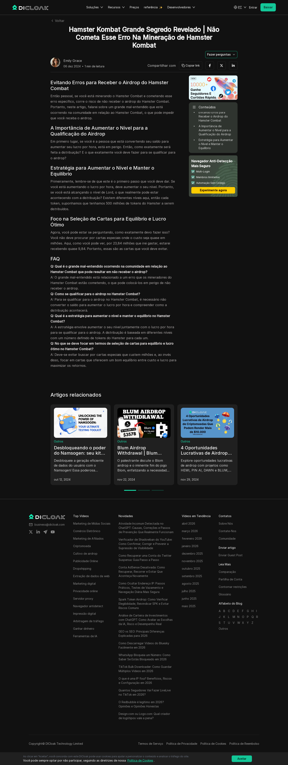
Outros (58, 441)
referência (151, 7)
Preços (134, 7)
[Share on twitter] (31, 532)
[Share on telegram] (45, 532)
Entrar (253, 7)
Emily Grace (72, 61)
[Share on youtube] (53, 532)
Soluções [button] (94, 7)
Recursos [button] (116, 7)
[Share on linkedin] (38, 532)
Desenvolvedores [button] (181, 7)
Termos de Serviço (150, 743)
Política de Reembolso (244, 743)
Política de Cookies (213, 743)
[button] (240, 7)
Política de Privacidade (181, 743)
